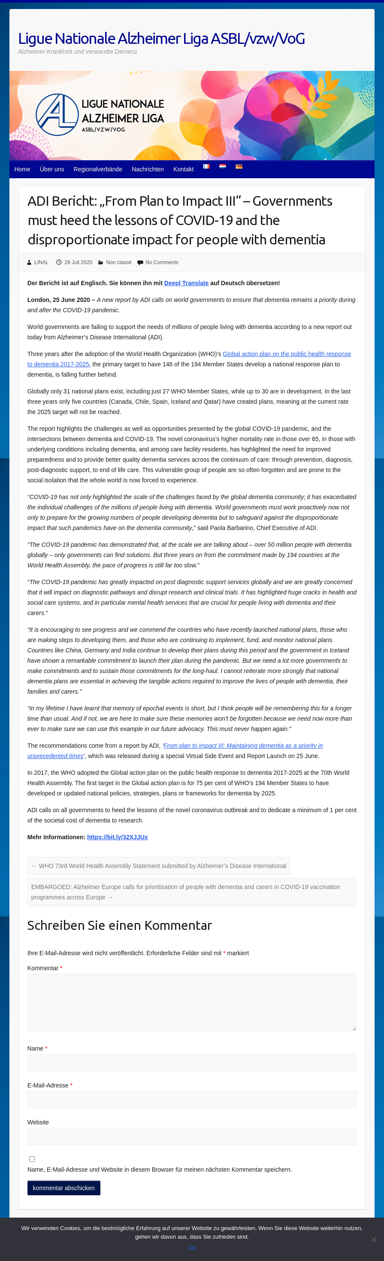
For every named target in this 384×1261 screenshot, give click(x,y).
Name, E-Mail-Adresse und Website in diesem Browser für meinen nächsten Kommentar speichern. (159, 1169)
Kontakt (183, 169)
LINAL (41, 262)
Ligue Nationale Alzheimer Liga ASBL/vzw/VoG (161, 38)
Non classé (118, 262)
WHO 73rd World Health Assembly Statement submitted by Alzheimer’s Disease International (158, 865)
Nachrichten (148, 169)
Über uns (52, 169)
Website (38, 1122)
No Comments (161, 262)
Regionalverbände (98, 169)
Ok (192, 1248)
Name (37, 1048)
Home (22, 169)
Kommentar (45, 968)
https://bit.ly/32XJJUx (117, 837)
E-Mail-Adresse (50, 1085)
